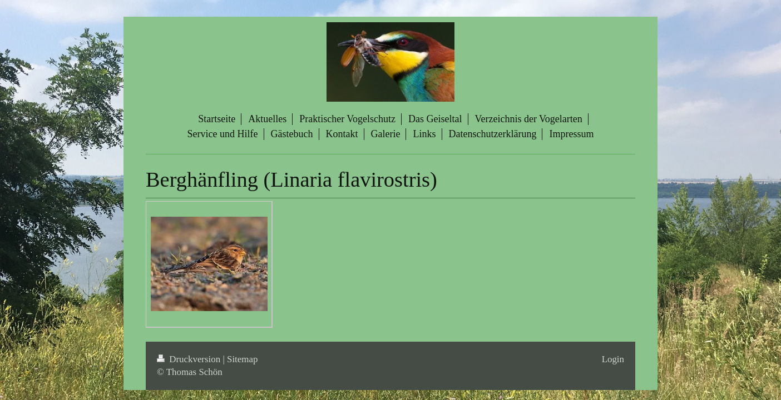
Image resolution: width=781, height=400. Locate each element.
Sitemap (242, 359)
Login (613, 359)
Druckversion (190, 359)
